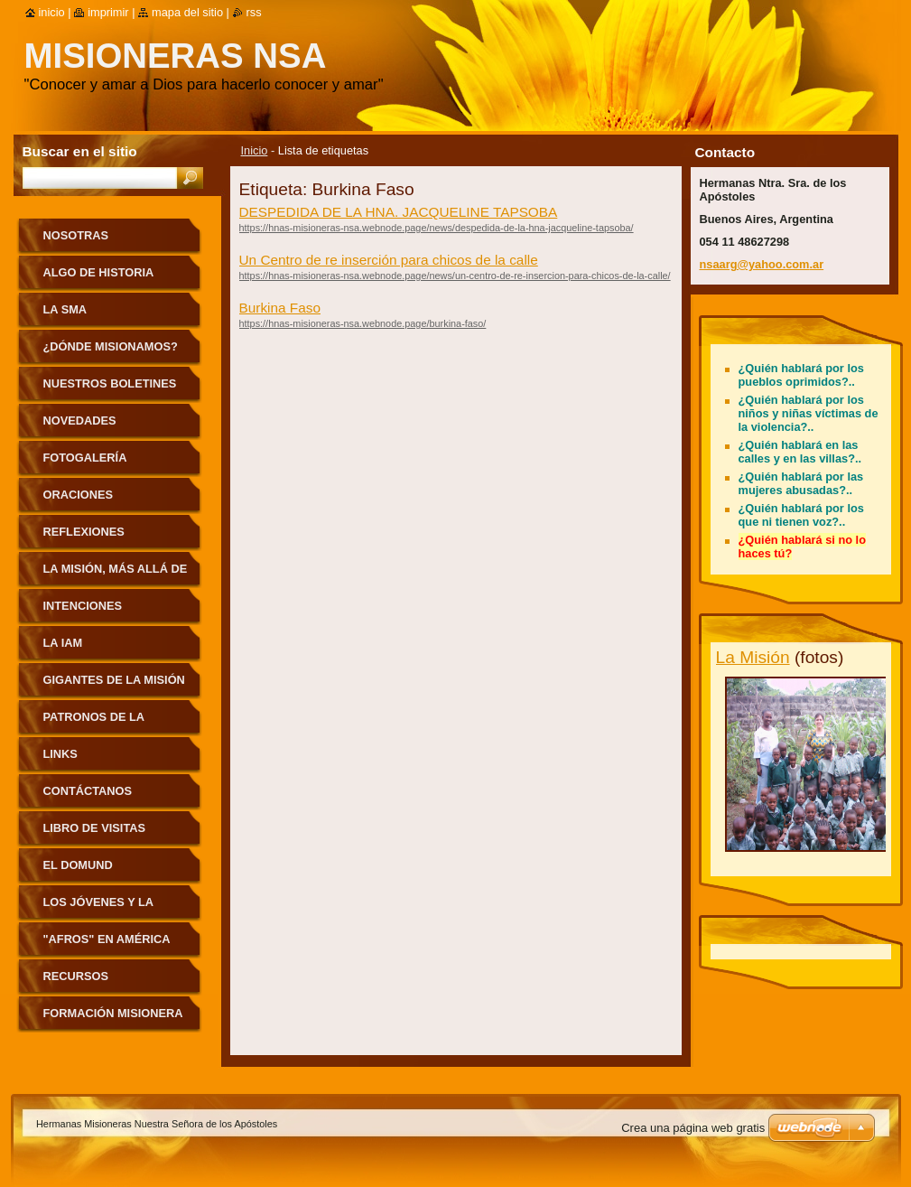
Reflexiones (84, 531)
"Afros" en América (107, 939)
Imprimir (108, 12)
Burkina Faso (280, 307)
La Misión (753, 657)
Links (60, 754)
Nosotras (76, 235)
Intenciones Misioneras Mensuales (82, 612)
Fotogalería (85, 457)
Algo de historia (98, 272)
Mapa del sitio (187, 12)
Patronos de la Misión (94, 723)
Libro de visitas (94, 828)
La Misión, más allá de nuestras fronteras (115, 575)
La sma (65, 309)
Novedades (79, 420)
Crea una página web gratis (693, 1128)
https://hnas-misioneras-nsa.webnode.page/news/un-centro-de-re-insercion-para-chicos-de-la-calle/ (455, 275)
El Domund (78, 865)
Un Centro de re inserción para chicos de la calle (388, 259)
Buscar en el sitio (80, 151)
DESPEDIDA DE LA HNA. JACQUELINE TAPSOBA (398, 212)
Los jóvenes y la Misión (98, 908)
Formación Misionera (113, 1013)
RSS (254, 12)
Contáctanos (88, 791)
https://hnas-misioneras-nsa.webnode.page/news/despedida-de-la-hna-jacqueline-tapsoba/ (436, 227)
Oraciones (78, 494)
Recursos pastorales (82, 982)
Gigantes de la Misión (114, 680)
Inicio (254, 150)
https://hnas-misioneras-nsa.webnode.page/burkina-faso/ (363, 323)
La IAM (63, 643)
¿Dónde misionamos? (110, 346)
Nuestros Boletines (110, 383)
